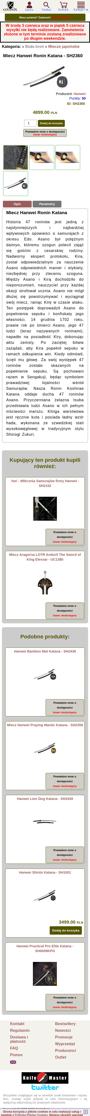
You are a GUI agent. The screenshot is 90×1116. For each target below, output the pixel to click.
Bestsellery (65, 1024)
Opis (17, 204)
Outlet (60, 1057)
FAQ (14, 1048)
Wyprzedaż (65, 1044)
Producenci (65, 1051)
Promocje (64, 1037)
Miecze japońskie (64, 47)
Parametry (47, 204)
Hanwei (80, 94)
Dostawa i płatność (19, 1039)
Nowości (63, 1030)
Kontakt (17, 1024)
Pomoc (16, 1055)
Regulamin (20, 1030)
